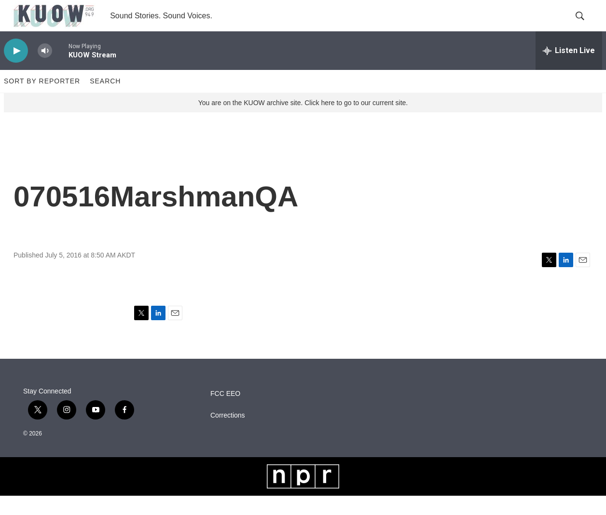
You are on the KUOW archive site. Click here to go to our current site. (303, 122)
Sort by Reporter (42, 100)
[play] (16, 70)
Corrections (227, 434)
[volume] (45, 70)
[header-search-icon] (587, 25)
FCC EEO (225, 413)
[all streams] (569, 70)
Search (105, 100)
